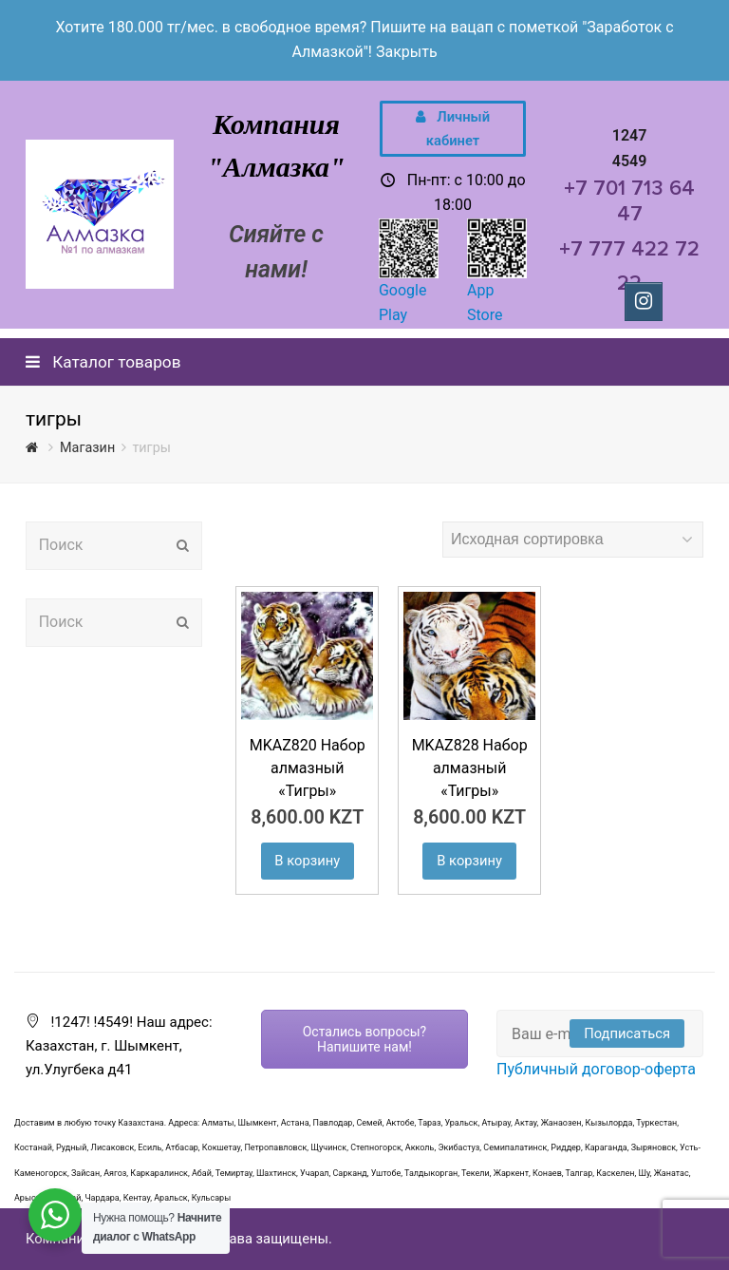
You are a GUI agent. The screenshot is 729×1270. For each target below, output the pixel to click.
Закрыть (407, 52)
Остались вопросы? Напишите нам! (365, 1039)
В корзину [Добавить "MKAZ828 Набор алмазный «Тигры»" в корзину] (469, 860)
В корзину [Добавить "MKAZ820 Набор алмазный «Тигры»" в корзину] (307, 860)
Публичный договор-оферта (596, 1069)
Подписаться (627, 1033)
